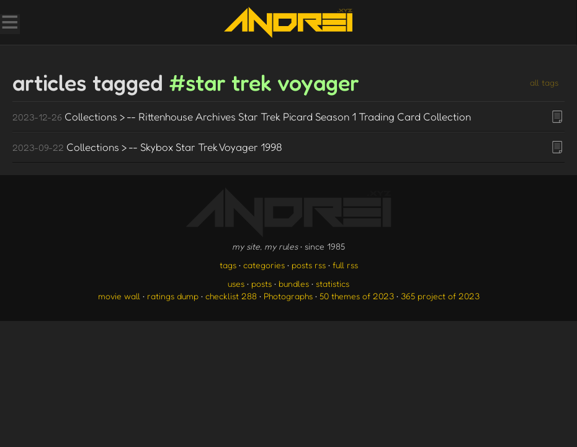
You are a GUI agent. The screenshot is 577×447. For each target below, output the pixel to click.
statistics (332, 283)
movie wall (119, 296)
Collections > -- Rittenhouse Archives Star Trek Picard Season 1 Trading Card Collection (241, 116)
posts (261, 283)
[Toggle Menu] (9, 23)
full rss (345, 265)
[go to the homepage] (288, 22)
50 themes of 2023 (357, 296)
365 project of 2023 (440, 296)
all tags (544, 82)
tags (228, 265)
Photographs (288, 296)
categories (264, 265)
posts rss (309, 265)
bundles (294, 283)
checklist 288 (231, 296)
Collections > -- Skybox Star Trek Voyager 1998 (147, 146)
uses (236, 283)
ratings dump (173, 296)
